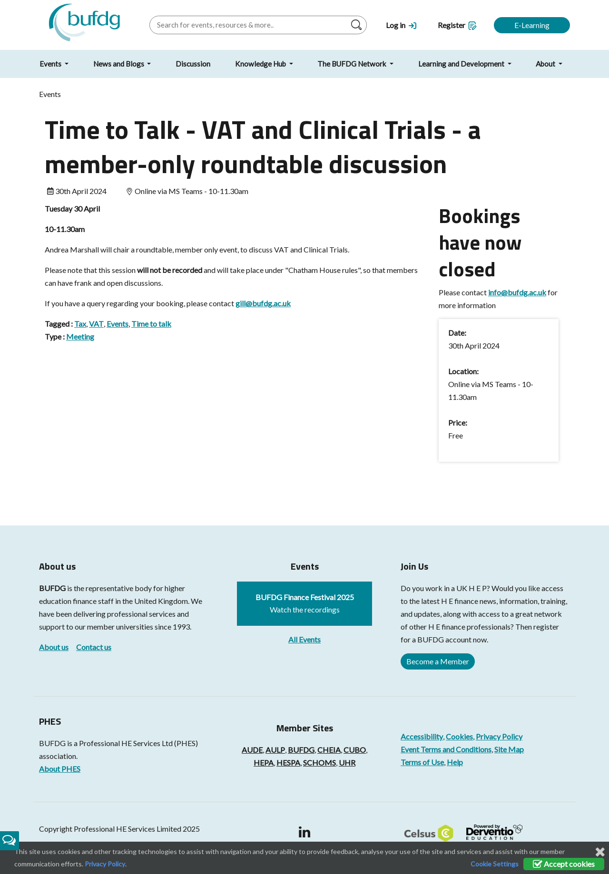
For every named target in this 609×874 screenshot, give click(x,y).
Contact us (93, 646)
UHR (347, 762)
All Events (304, 639)
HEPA (264, 762)
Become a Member (437, 661)
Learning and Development (462, 63)
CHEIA (329, 749)
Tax (80, 323)
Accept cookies (564, 863)
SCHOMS (319, 762)
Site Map (509, 749)
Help (455, 762)
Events (51, 63)
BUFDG (52, 587)
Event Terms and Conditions (446, 749)
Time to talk (151, 323)
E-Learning (532, 24)
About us (54, 646)
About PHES (59, 768)
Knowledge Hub (261, 63)
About (546, 63)
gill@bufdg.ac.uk (263, 303)
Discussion (193, 63)
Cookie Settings (495, 864)
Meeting (80, 336)
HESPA (288, 762)
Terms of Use (422, 762)
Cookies (459, 736)
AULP (275, 749)
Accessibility (422, 736)
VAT (96, 323)
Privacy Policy (499, 736)
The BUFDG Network (352, 63)
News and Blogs (119, 63)
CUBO (355, 749)
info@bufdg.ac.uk (517, 292)
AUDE (252, 749)
